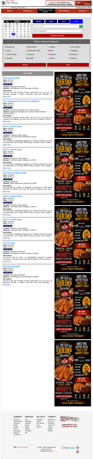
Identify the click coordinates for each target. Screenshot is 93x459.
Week (51, 21)
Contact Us (51, 419)
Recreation (74, 47)
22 (13, 34)
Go (81, 26)
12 (28, 29)
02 (17, 26)
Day (63, 21)
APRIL (17, 21)
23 (17, 34)
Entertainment (33, 50)
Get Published (65, 11)
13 (6, 31)
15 (13, 31)
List (76, 21)
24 (21, 34)
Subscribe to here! (69, 425)
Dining (8, 58)
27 (6, 37)
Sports (73, 58)
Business (10, 47)
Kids (50, 50)
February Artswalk (11, 78)
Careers (39, 427)
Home (10, 11)
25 (24, 34)
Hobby (51, 47)
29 (13, 37)
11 (24, 29)
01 (13, 26)
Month (38, 21)
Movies (52, 54)
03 (21, 26)
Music (51, 58)
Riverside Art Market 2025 (14, 173)
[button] (57, 105)
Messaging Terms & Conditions (17, 432)
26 (28, 34)
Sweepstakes (18, 421)
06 (6, 29)
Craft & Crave (9, 243)
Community (11, 54)
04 (24, 26)
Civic (8, 50)
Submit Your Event (57, 35)
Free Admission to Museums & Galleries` (21, 101)
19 (28, 31)
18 (24, 31)
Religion (73, 50)
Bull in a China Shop (12, 126)
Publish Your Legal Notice (47, 11)
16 (17, 31)
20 (6, 34)
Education (31, 47)
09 (17, 29)
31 (10, 26)
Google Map (8, 84)
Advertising (28, 11)
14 (10, 31)
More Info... (7, 96)
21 (10, 34)
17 (21, 31)
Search (25, 65)
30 (6, 26)
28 (10, 37)
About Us (83, 11)
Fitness (30, 54)
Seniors (73, 54)
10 (21, 29)
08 (13, 29)
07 (10, 29)
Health (30, 58)
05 (28, 26)
